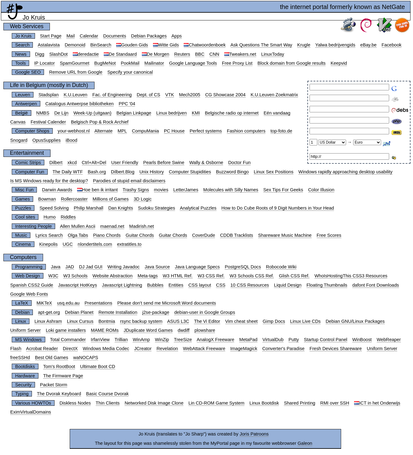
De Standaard (123, 54)
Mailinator (154, 63)
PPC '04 (127, 103)
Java (55, 266)
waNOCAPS (85, 357)
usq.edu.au (68, 303)
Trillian (121, 339)
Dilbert (55, 162)
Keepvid (339, 63)
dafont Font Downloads (375, 285)
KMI (196, 112)
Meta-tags (148, 275)
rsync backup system (141, 321)
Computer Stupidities (190, 171)
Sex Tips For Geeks (283, 189)
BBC (199, 54)
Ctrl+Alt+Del (94, 162)
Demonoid (75, 44)
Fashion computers (246, 130)
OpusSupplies (47, 140)
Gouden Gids (134, 44)
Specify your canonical (130, 72)
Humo (49, 216)
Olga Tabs (78, 235)
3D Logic (143, 199)
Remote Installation (118, 312)
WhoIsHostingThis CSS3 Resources (350, 275)
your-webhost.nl (74, 130)
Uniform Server (25, 330)
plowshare (205, 330)
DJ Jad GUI (91, 266)
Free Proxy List (237, 63)
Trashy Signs (136, 189)
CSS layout (199, 285)
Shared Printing (299, 403)
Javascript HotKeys (77, 285)
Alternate (103, 130)
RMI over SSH (334, 403)
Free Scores (329, 235)
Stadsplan (48, 94)
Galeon (304, 443)
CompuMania (145, 130)
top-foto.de (281, 130)
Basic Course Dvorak (107, 393)
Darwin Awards (57, 189)
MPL (122, 130)
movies (161, 189)
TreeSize (183, 339)
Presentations (98, 303)
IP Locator (44, 63)
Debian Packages (149, 35)
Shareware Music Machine (285, 235)
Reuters (182, 54)
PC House (174, 130)
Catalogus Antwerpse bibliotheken (79, 103)
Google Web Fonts (29, 294)
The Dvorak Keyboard (59, 393)
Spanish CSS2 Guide (31, 285)
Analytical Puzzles (198, 208)
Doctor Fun (239, 162)
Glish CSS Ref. (294, 275)
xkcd (72, 162)
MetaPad (248, 339)
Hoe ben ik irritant (100, 189)
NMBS (42, 112)
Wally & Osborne (206, 162)
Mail (70, 35)
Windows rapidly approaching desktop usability (345, 171)
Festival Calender (48, 121)
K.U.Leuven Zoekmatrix (274, 94)
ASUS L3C (178, 321)
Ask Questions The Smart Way (261, 44)
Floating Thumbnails (326, 285)
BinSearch (101, 44)
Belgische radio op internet (232, 112)
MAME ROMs (105, 330)
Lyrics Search (49, 235)
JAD (69, 266)
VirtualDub (272, 339)
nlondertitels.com (95, 244)
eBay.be (368, 44)
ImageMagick (243, 348)
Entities (176, 285)
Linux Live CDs (305, 321)
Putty (293, 339)
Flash (15, 348)
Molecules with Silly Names (230, 189)
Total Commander (68, 339)
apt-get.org (49, 312)
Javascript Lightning (122, 285)
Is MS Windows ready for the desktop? (49, 180)
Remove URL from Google (75, 72)
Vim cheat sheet (241, 321)
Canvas (18, 121)
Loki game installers (66, 330)
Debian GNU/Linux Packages (355, 321)
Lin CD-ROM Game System (216, 403)
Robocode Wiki (281, 266)
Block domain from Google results (291, 63)
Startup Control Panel (325, 339)
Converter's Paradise (283, 348)
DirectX (70, 348)
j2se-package (155, 312)
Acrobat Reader (42, 348)
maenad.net (112, 226)
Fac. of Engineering (112, 94)
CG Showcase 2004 (225, 94)
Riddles (68, 216)
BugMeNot (105, 63)
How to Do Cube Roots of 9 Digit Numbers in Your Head (278, 208)
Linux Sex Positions (273, 171)
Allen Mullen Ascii (77, 226)
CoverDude (203, 235)
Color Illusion (321, 189)
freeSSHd (20, 357)
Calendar (89, 35)
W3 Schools (75, 275)
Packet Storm (53, 384)
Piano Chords (107, 235)
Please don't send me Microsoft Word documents (166, 303)
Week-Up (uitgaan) (92, 112)
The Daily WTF (68, 171)
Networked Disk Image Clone (154, 403)
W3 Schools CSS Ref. (252, 275)
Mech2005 (189, 94)
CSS (220, 285)
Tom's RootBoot (59, 366)
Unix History (151, 171)
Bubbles (155, 285)
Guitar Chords (139, 235)
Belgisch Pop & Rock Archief (100, 121)
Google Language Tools (193, 63)
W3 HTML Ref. (177, 275)
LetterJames (185, 189)
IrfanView (100, 339)
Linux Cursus (80, 321)
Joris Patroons (254, 433)
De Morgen (158, 54)
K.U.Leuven (75, 94)
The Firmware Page (63, 375)
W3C (53, 275)
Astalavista (49, 44)
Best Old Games (51, 357)
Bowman (47, 199)
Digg (39, 54)
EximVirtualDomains (30, 412)
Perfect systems (206, 130)
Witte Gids (168, 44)
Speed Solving (54, 208)
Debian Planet (79, 312)
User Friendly (124, 162)
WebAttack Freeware (204, 348)
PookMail (130, 63)
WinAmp (141, 339)
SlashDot (58, 54)
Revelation (167, 348)
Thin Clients (108, 403)
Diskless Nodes (75, 403)
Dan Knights (120, 208)
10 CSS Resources (250, 285)
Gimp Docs (274, 321)
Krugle (303, 44)
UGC (68, 244)
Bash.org (97, 171)
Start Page (50, 35)
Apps (176, 35)
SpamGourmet (74, 63)
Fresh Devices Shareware (336, 348)
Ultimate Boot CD (97, 366)
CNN (214, 54)
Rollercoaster (74, 199)
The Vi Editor (207, 321)
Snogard (18, 140)
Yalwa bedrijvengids (335, 44)
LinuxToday (272, 54)
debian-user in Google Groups (204, 312)
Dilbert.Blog (122, 171)
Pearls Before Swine (163, 162)
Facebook (392, 44)
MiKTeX (44, 303)
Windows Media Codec (106, 348)
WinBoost (362, 339)
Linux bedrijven (171, 112)
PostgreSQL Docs (243, 266)
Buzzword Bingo (232, 171)
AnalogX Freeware (215, 339)
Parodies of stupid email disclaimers (129, 180)
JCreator (143, 348)
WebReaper (389, 339)
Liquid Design (287, 285)
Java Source (157, 266)
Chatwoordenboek (207, 44)
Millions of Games (111, 199)
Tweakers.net (242, 54)
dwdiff (184, 330)
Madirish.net (141, 226)
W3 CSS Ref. (211, 275)
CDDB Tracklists (236, 235)
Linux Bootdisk (264, 403)
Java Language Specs (197, 266)
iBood (71, 140)
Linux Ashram (48, 321)
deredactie (88, 54)
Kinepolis (48, 244)
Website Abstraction (113, 275)
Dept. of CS (148, 94)
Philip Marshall (88, 208)
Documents (114, 35)
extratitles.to (129, 244)
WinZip (162, 339)
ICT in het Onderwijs (379, 403)
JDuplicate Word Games (148, 330)
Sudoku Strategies (156, 208)
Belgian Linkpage (133, 112)
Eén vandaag (277, 112)
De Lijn (61, 112)
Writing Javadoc (124, 266)
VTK (169, 94)
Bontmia (107, 321)
